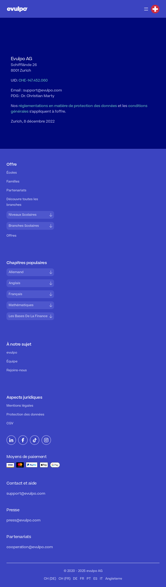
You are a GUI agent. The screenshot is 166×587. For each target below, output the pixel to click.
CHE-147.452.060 (33, 80)
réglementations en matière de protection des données (68, 106)
